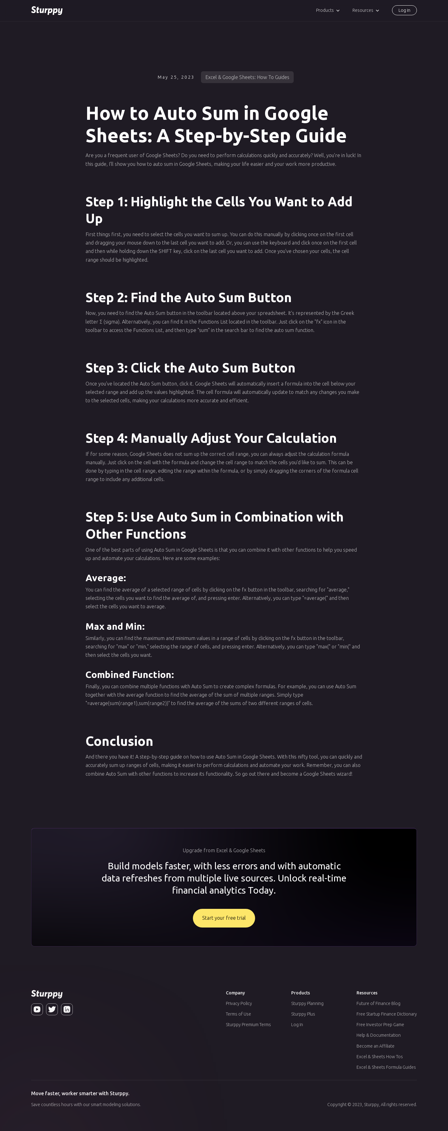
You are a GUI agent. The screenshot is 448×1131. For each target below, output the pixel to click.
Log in (404, 10)
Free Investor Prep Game (380, 1024)
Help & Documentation (379, 1035)
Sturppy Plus (303, 1014)
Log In (297, 1024)
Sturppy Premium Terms (248, 1024)
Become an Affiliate (375, 1046)
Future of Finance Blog (378, 1003)
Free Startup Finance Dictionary (387, 1014)
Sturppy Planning (307, 1003)
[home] (47, 10)
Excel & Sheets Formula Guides (386, 1067)
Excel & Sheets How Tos (380, 1056)
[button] (328, 10)
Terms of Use (238, 1014)
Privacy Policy (239, 1003)
